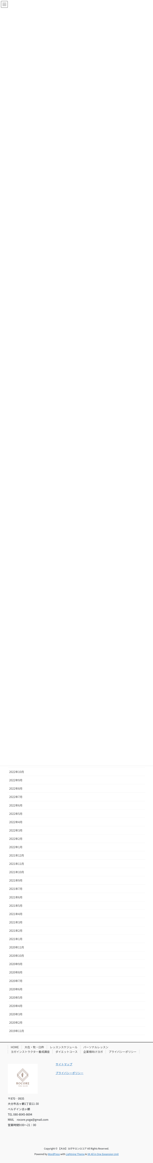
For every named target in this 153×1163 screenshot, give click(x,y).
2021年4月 (16, 914)
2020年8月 (16, 972)
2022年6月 (16, 805)
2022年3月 (16, 830)
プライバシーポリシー (122, 1052)
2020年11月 (16, 947)
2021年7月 (16, 889)
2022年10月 (16, 772)
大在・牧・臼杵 (34, 1047)
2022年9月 (16, 780)
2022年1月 (16, 847)
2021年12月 (16, 855)
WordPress (54, 1154)
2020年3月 (16, 1014)
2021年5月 (16, 906)
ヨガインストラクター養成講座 (30, 1052)
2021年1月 (16, 939)
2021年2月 (16, 931)
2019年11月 (16, 1031)
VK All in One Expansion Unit (103, 1154)
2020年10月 (16, 956)
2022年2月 (16, 839)
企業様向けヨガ (93, 1052)
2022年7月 (16, 797)
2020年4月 (16, 1006)
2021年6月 (16, 897)
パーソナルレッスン (95, 1047)
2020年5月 (16, 997)
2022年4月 (16, 822)
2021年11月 (16, 864)
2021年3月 (16, 922)
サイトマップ (64, 1064)
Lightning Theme (75, 1154)
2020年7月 (16, 981)
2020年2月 (16, 1022)
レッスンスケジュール (63, 1047)
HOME (15, 1047)
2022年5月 (16, 814)
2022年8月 (16, 788)
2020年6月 (16, 989)
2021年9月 (16, 880)
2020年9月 (16, 964)
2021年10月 (16, 872)
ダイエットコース (66, 1052)
